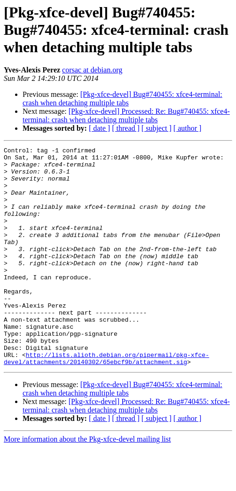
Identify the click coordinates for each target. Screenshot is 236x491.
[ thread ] (126, 128)
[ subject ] (157, 128)
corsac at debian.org (92, 70)
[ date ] (99, 128)
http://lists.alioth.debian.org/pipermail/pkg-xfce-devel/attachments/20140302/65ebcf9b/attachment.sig (106, 401)
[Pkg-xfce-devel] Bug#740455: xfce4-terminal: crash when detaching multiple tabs (122, 98)
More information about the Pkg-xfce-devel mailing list (87, 483)
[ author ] (187, 128)
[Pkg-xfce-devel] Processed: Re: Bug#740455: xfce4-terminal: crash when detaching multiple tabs (126, 115)
